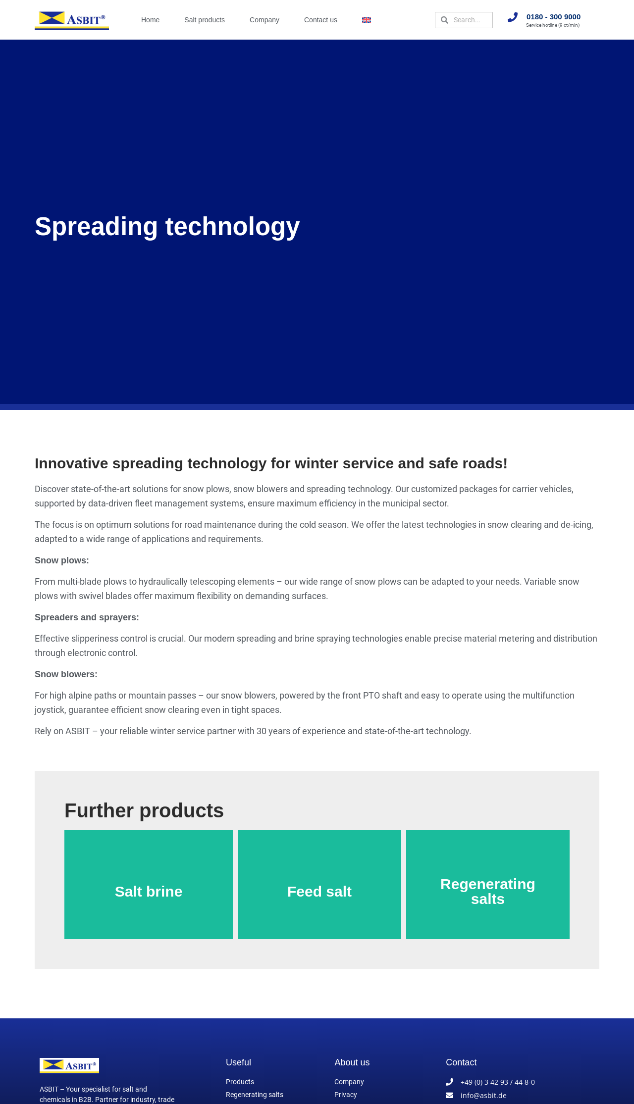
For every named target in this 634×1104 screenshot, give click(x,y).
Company (264, 20)
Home (150, 20)
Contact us (320, 20)
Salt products (204, 20)
